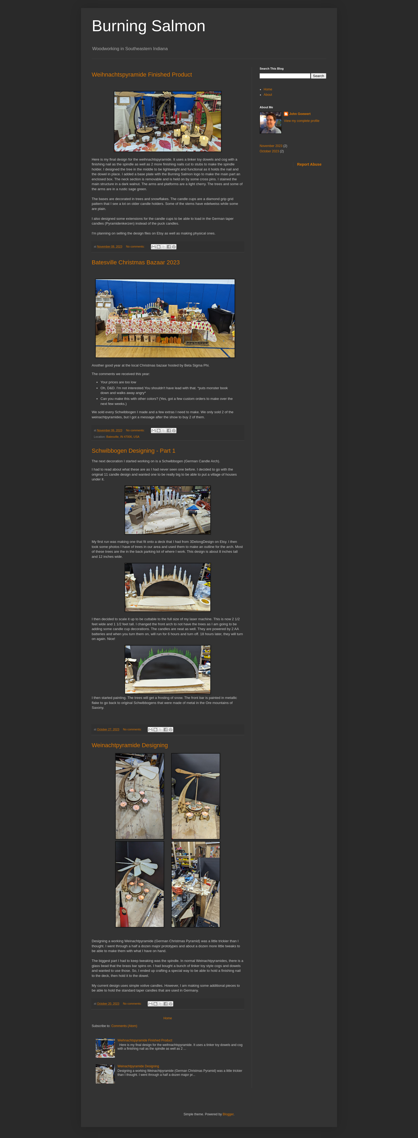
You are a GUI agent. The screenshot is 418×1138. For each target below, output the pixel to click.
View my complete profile (301, 121)
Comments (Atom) (124, 1026)
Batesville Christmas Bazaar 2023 (136, 262)
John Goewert (300, 114)
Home (167, 1018)
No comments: (136, 246)
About (268, 95)
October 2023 (269, 151)
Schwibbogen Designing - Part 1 (133, 450)
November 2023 (271, 146)
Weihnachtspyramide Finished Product (142, 74)
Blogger (228, 1114)
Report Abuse (309, 164)
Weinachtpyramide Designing (130, 745)
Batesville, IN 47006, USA (122, 436)
